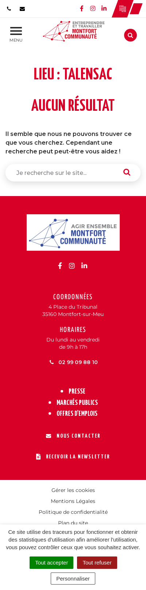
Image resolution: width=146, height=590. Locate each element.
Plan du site (73, 523)
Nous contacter (73, 436)
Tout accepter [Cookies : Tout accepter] (51, 562)
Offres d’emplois (77, 413)
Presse (77, 391)
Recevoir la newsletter (73, 457)
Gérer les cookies (73, 490)
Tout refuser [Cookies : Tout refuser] (96, 562)
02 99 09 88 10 (73, 362)
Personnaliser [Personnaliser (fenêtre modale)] (73, 578)
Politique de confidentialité (73, 512)
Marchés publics (77, 402)
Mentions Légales (73, 501)
